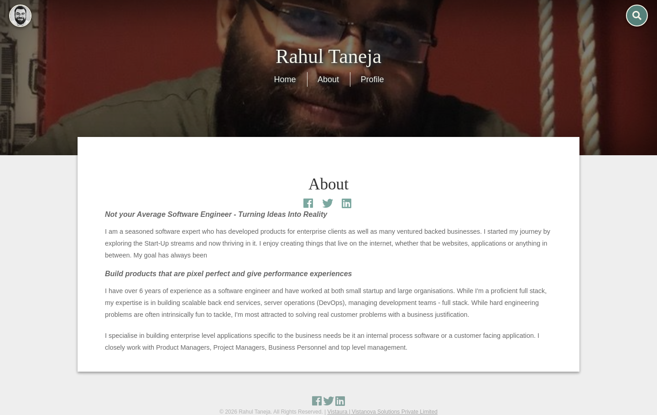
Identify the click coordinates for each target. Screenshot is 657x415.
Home (285, 79)
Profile (372, 79)
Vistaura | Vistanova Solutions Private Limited (383, 412)
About (328, 79)
